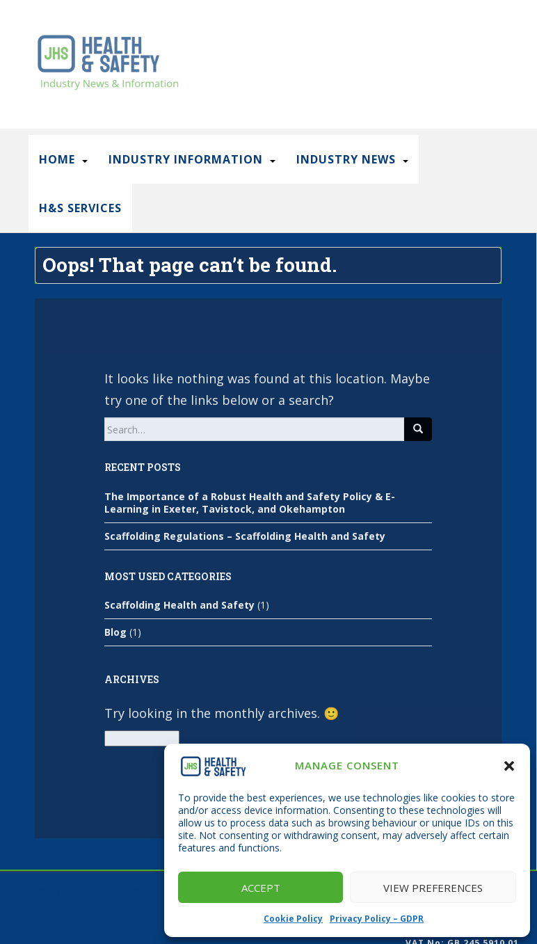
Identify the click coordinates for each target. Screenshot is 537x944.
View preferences (433, 888)
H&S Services (80, 208)
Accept (260, 888)
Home (57, 159)
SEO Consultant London (88, 892)
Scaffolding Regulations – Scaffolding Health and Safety (244, 536)
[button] (509, 766)
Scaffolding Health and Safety (179, 604)
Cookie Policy (293, 919)
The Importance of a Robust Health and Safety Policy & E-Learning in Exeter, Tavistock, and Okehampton (249, 502)
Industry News (346, 159)
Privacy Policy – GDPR (377, 919)
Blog (115, 632)
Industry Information (186, 159)
